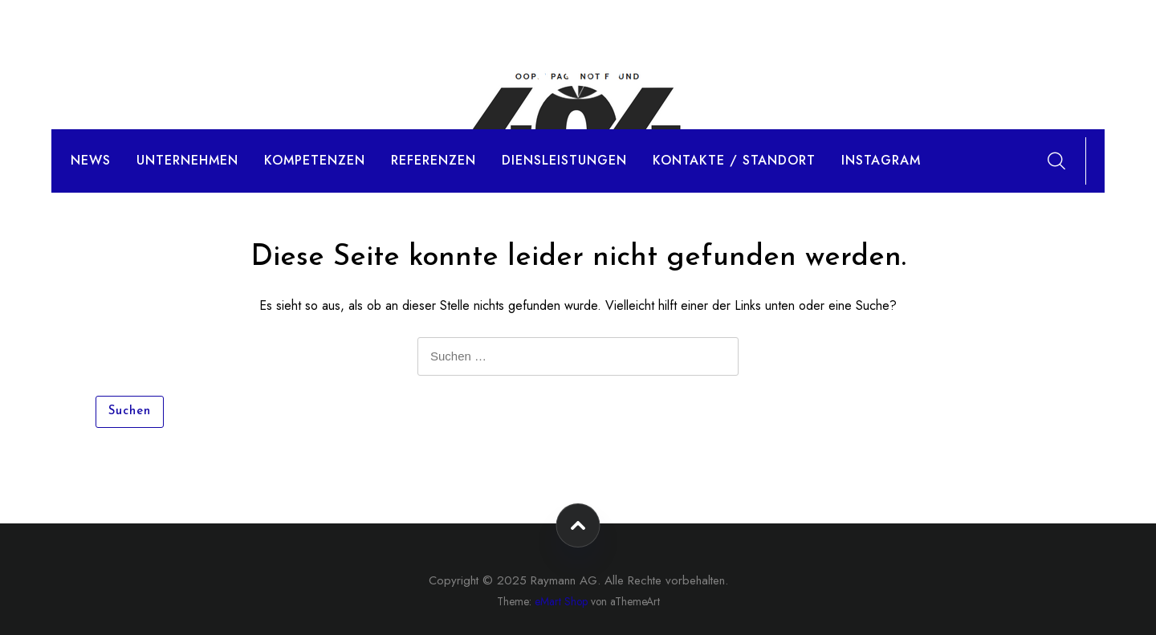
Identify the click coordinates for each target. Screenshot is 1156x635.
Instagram (881, 160)
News (91, 160)
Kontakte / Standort (734, 160)
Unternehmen (187, 160)
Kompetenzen (314, 160)
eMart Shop (561, 601)
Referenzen (433, 160)
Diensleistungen (564, 160)
